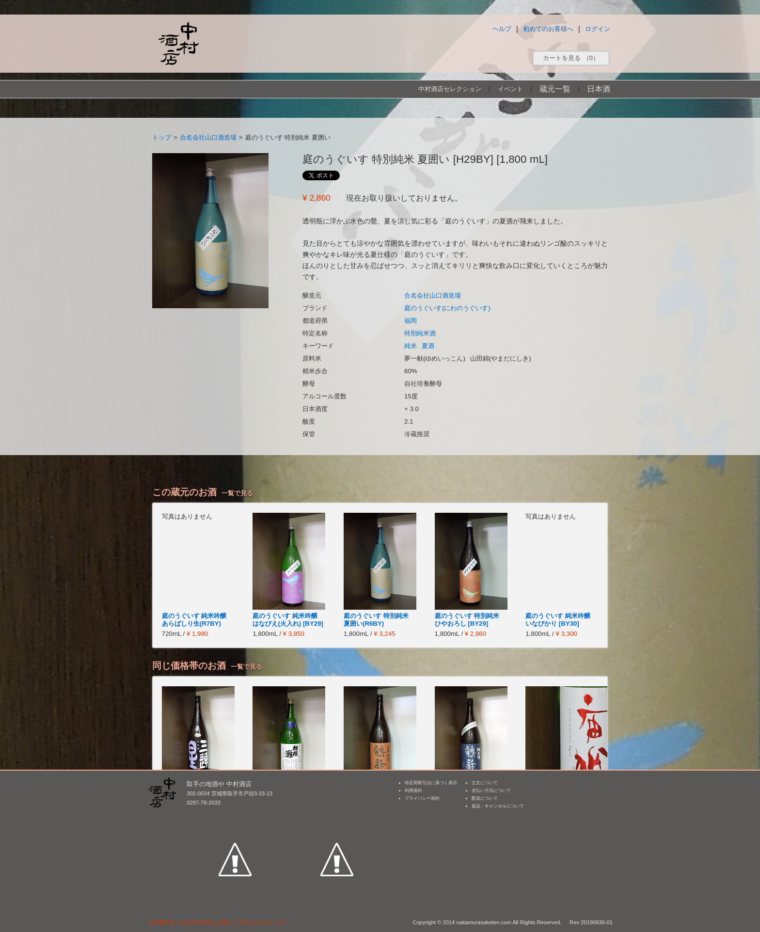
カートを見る (571, 58)
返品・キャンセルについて (498, 806)
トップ (161, 137)
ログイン (597, 28)
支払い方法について (491, 790)
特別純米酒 (420, 333)
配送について (485, 798)
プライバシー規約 (422, 798)
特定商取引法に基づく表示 (431, 782)
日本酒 (598, 89)
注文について (485, 782)
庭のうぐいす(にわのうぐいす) (447, 308)
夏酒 (428, 345)
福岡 (410, 320)
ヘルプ (501, 28)
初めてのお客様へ (548, 28)
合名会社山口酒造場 (208, 137)
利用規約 (413, 790)
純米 (410, 345)
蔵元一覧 (554, 89)
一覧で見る (237, 493)
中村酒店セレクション (449, 89)
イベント (510, 89)
